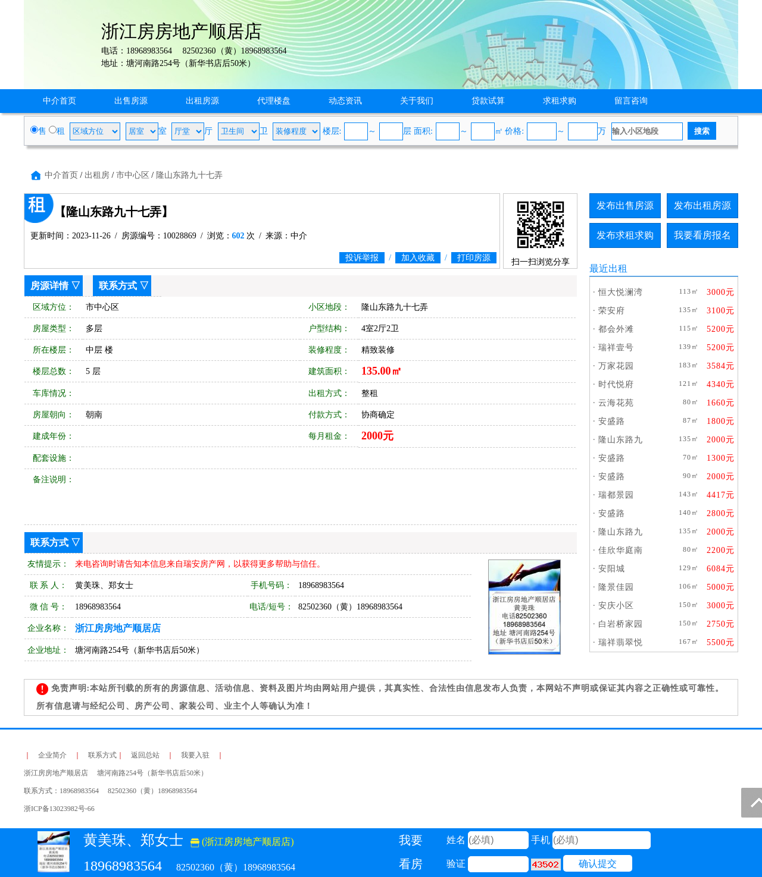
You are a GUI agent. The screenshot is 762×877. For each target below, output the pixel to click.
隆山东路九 (620, 439)
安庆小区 (616, 605)
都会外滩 (616, 329)
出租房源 (202, 100)
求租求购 (559, 100)
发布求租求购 (625, 235)
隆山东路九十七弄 (189, 175)
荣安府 (611, 310)
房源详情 (49, 286)
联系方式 (118, 286)
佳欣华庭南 (620, 550)
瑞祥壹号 (616, 347)
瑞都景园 (616, 495)
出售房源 (131, 100)
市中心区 (132, 175)
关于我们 (416, 100)
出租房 (97, 175)
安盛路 (611, 421)
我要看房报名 (702, 235)
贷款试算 (488, 100)
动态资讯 (345, 100)
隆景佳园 (616, 587)
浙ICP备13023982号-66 (59, 808)
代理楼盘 (274, 100)
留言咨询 (631, 100)
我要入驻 (195, 755)
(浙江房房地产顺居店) (242, 842)
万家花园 (616, 366)
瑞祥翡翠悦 (620, 642)
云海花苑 (616, 402)
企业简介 (52, 755)
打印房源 (474, 257)
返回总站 (145, 755)
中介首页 (59, 100)
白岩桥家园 (620, 624)
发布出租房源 (702, 205)
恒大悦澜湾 (620, 292)
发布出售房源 (625, 205)
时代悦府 (616, 384)
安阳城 (611, 568)
